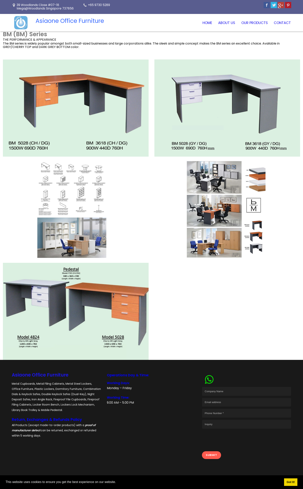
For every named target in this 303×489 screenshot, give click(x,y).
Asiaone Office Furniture (40, 375)
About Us (226, 22)
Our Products (254, 22)
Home (207, 22)
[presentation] (231, 438)
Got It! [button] (291, 482)
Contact (282, 22)
